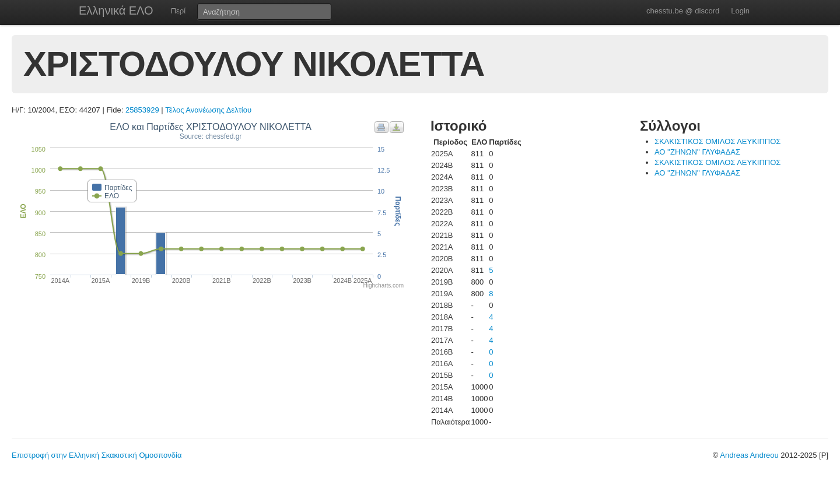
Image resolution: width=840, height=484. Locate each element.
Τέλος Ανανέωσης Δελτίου (208, 110)
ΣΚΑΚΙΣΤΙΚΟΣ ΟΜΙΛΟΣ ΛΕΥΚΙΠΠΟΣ (717, 141)
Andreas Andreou (749, 455)
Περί (178, 10)
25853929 (142, 110)
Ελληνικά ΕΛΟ (116, 10)
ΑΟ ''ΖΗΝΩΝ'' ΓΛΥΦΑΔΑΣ (697, 152)
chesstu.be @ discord (682, 10)
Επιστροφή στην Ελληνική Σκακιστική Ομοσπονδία (96, 455)
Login (740, 10)
